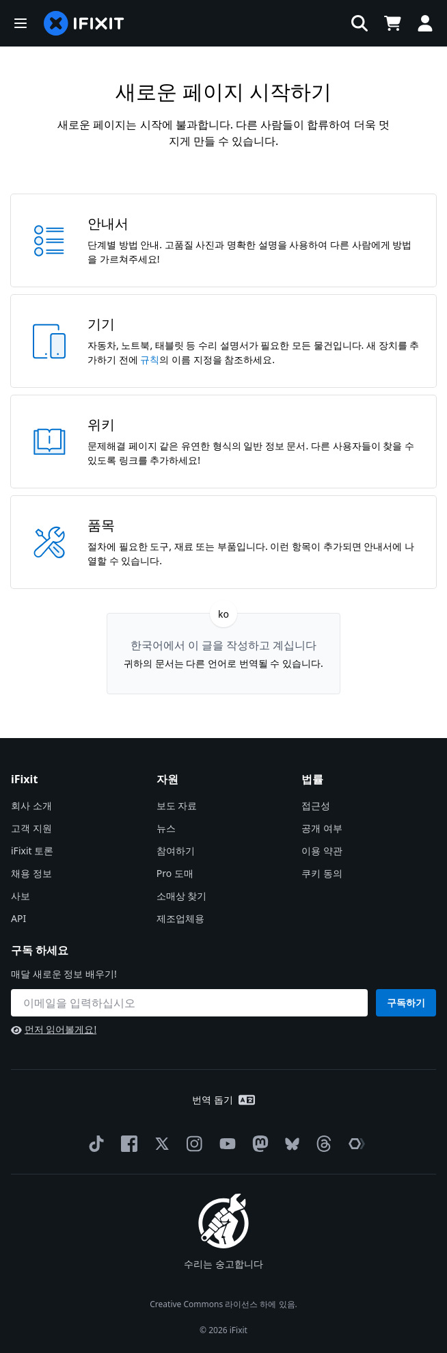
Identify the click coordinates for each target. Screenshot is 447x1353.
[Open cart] (392, 23)
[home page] (84, 23)
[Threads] (321, 1143)
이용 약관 (321, 850)
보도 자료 (177, 805)
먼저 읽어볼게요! (53, 1029)
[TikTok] (94, 1143)
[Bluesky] (289, 1144)
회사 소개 (31, 805)
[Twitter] (159, 1143)
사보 (20, 895)
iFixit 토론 (32, 850)
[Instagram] (192, 1143)
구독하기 (406, 1002)
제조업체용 (180, 918)
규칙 (149, 359)
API (18, 918)
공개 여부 (321, 828)
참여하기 (176, 850)
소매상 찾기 (182, 895)
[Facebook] (126, 1143)
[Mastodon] (258, 1143)
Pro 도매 (175, 873)
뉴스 (166, 828)
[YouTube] (225, 1143)
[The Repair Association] (354, 1143)
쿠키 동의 (321, 873)
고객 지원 (31, 828)
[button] (20, 23)
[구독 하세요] (189, 1002)
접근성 (315, 805)
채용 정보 (31, 873)
